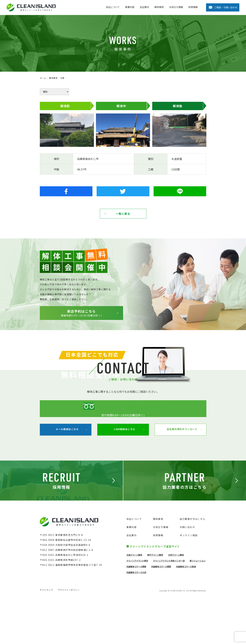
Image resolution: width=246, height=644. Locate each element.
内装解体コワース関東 (136, 612)
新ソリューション (198, 606)
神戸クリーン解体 (155, 600)
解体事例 (159, 7)
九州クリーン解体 (176, 600)
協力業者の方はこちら (192, 565)
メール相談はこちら (63, 475)
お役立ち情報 (176, 7)
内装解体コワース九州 (136, 618)
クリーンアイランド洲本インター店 (169, 606)
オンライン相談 (189, 581)
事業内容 (129, 7)
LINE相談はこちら (120, 475)
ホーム (43, 77)
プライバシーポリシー (69, 637)
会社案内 (144, 7)
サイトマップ (46, 637)
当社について (113, 7)
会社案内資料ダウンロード (178, 475)
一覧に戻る (123, 214)
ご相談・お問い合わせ (225, 7)
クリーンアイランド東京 (137, 606)
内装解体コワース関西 (161, 612)
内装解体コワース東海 (186, 612)
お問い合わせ (187, 573)
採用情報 (193, 7)
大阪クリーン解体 (134, 600)
